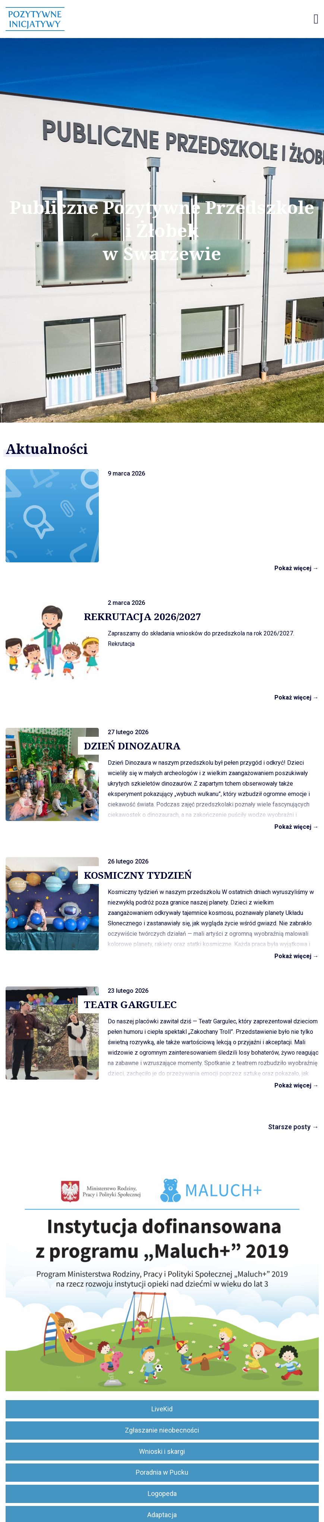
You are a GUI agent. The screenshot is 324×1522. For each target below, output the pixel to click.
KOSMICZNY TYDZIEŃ (138, 875)
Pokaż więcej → (296, 568)
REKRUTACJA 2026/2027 (142, 616)
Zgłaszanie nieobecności (162, 1430)
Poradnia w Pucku (162, 1472)
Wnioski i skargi (162, 1451)
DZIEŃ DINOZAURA (132, 745)
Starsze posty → (293, 1127)
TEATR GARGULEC (130, 1004)
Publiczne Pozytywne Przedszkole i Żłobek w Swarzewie (162, 230)
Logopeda (162, 1493)
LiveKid (162, 1409)
